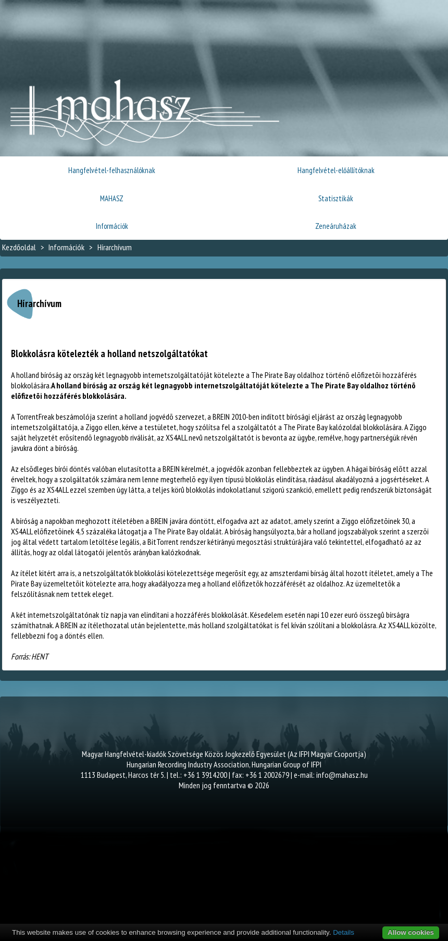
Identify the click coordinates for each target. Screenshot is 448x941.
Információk (112, 226)
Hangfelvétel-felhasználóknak (111, 170)
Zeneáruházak (335, 226)
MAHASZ (111, 198)
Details (343, 932)
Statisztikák (335, 198)
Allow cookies (411, 932)
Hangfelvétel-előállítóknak (336, 170)
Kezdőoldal (19, 247)
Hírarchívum (114, 247)
